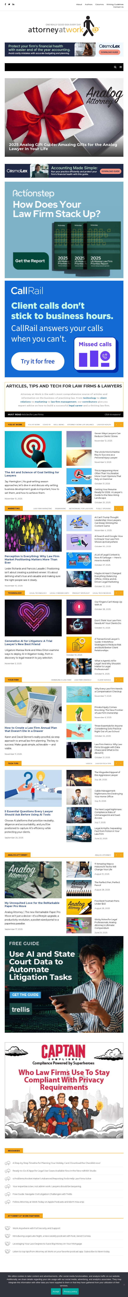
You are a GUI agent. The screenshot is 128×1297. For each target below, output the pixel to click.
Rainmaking (60, 509)
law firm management (63, 401)
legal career (76, 405)
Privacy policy (70, 1291)
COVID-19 (46, 425)
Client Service (104, 680)
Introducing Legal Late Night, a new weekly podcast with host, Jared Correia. (52, 1236)
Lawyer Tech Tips (103, 763)
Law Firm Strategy (82, 680)
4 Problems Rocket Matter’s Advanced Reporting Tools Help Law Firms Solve (52, 1178)
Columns (99, 4)
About (79, 4)
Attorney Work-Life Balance (80, 425)
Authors (88, 4)
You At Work (34, 425)
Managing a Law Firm (61, 680)
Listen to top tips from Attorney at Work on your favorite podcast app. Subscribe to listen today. (61, 1251)
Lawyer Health (104, 425)
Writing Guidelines (114, 4)
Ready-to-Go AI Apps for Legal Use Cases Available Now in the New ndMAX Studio (54, 1170)
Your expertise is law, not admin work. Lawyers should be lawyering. (47, 1186)
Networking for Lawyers (81, 509)
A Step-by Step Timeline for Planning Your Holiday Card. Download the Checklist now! (56, 1163)
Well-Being (58, 425)
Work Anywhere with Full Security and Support (36, 1228)
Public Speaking (103, 509)
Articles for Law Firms (64, 414)
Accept (56, 1291)
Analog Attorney (103, 855)
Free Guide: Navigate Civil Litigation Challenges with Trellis (42, 1194)
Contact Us (118, 7)
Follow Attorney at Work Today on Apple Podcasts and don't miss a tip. (48, 1202)
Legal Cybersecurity (59, 593)
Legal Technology (38, 593)
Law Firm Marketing (42, 509)
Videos (89, 763)
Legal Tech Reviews (102, 593)
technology (89, 398)
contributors (89, 401)
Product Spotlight (81, 593)
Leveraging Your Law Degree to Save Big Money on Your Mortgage (47, 1243)
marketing (41, 401)
